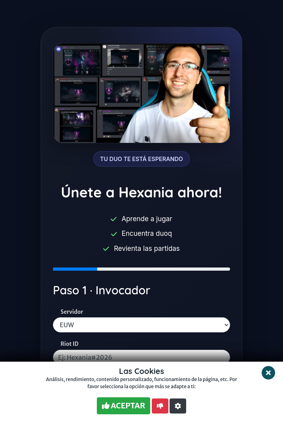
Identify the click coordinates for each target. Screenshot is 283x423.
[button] (178, 406)
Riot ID (69, 344)
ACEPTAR (123, 405)
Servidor (71, 312)
